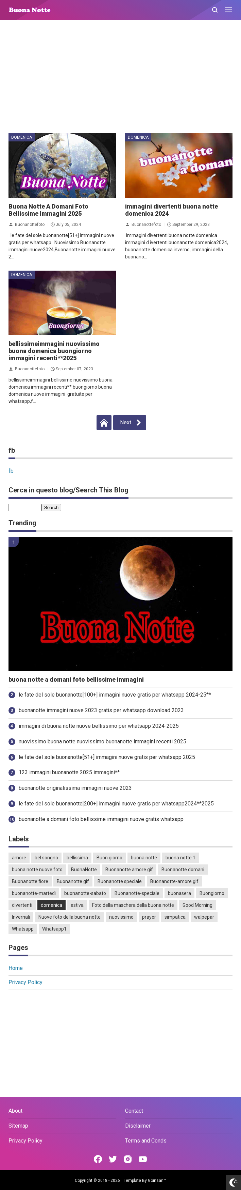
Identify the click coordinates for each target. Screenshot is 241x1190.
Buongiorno (212, 893)
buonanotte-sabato (85, 893)
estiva (77, 905)
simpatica (175, 917)
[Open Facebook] (98, 1159)
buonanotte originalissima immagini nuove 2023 (75, 788)
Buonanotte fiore (30, 881)
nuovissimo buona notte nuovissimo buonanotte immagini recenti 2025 (102, 741)
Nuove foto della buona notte (69, 917)
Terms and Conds (146, 1140)
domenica (21, 137)
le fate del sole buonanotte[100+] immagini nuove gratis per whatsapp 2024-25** (115, 694)
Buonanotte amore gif (129, 869)
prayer (149, 917)
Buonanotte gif (73, 881)
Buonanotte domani (182, 869)
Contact (134, 1111)
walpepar (204, 917)
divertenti (22, 905)
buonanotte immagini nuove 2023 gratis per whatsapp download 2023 (101, 710)
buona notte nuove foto (37, 869)
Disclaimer (138, 1126)
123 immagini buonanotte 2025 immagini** (69, 772)
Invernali (21, 917)
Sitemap (18, 1126)
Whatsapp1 (54, 929)
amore (19, 857)
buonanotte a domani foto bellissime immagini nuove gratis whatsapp (101, 819)
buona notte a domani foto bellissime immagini (76, 679)
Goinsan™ (157, 1180)
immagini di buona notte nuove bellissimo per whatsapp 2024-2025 (99, 726)
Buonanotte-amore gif (174, 881)
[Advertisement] (120, 77)
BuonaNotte (84, 869)
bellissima (77, 857)
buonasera (179, 893)
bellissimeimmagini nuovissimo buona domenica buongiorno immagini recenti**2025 (54, 351)
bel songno (46, 857)
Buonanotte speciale (120, 881)
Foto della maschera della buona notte (133, 905)
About (15, 1111)
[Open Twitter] (113, 1159)
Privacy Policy (25, 982)
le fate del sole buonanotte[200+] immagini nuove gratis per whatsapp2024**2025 (116, 803)
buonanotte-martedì (34, 893)
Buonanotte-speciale (137, 893)
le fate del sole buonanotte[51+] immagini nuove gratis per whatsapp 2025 (107, 757)
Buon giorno (109, 857)
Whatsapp (23, 929)
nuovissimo (121, 917)
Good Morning (197, 905)
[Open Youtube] (143, 1159)
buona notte (144, 857)
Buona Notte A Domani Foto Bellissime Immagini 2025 (48, 210)
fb (11, 471)
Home (15, 968)
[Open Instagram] (128, 1159)
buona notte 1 (180, 857)
